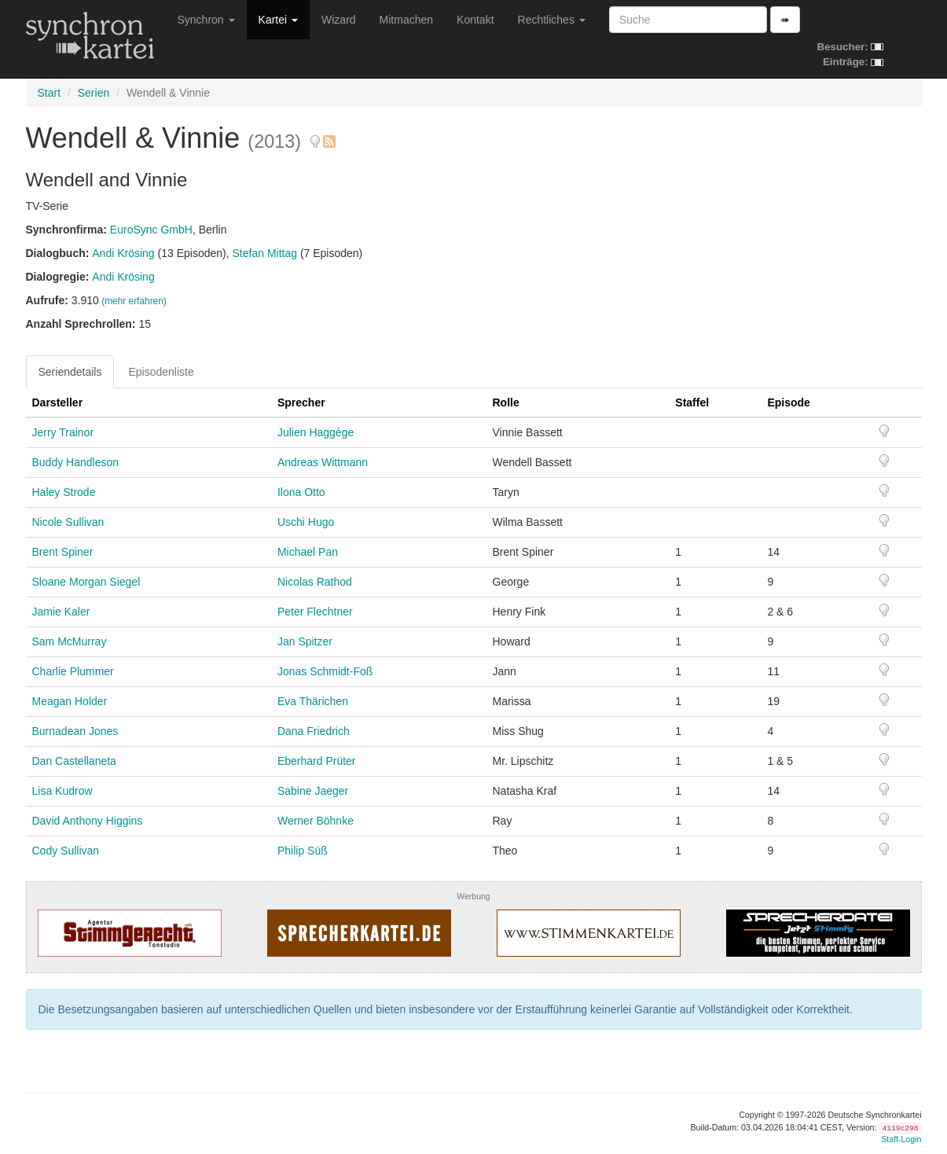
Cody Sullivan (66, 850)
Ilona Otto (301, 492)
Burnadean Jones (75, 731)
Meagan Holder (70, 701)
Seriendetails (70, 372)
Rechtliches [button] (551, 19)
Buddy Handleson (75, 462)
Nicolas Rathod (314, 581)
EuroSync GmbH (151, 229)
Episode (788, 402)
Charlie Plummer (73, 671)
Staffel (692, 402)
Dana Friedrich (313, 731)
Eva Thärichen (312, 701)
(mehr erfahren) (134, 301)
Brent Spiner (63, 552)
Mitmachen (406, 19)
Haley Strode (64, 492)
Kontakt (475, 19)
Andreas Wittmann (322, 462)
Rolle (506, 402)
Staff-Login (901, 1139)
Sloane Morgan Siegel (86, 581)
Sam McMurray (69, 641)
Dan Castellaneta (74, 761)
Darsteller (57, 402)
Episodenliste (160, 372)
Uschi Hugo (305, 522)
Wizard (338, 19)
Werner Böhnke (315, 820)
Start (49, 92)
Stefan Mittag (265, 253)
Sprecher (301, 402)
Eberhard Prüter (316, 761)
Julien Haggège (315, 432)
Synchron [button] (206, 19)
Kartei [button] (278, 19)
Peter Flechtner (315, 611)
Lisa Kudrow (62, 791)
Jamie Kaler (61, 611)
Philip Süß (302, 850)
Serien (93, 92)
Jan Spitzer (304, 641)
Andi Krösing (123, 253)
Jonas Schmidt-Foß (325, 671)
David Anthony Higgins (87, 820)
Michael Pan (307, 552)
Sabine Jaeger (312, 791)
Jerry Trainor (63, 432)
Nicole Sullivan (68, 522)
